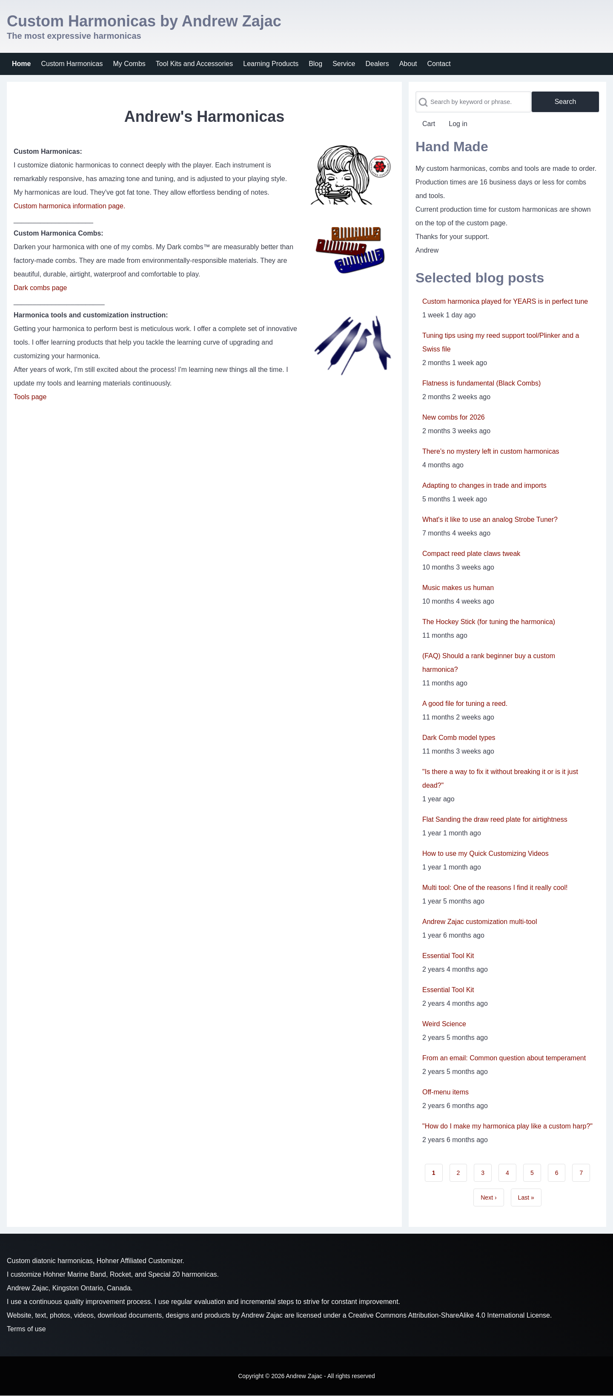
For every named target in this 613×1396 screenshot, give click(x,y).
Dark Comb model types (459, 737)
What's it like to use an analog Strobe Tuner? (490, 519)
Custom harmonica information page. (69, 206)
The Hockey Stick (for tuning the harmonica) (488, 621)
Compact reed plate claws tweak (471, 553)
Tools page (30, 396)
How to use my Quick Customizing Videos (485, 853)
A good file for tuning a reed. (464, 703)
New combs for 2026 (453, 417)
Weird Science (444, 1024)
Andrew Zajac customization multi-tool (479, 921)
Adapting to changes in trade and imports (484, 485)
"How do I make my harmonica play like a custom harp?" (507, 1126)
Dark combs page (40, 287)
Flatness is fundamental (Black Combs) (481, 383)
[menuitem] (21, 64)
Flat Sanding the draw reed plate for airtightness (494, 819)
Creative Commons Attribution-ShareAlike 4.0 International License (449, 1315)
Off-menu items (445, 1092)
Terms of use (26, 1329)
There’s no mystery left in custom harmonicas (490, 451)
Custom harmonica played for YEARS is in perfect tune (505, 301)
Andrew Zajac (262, 1315)
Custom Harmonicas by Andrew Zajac (144, 21)
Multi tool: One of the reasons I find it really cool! (495, 887)
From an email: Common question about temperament (504, 1058)
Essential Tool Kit (448, 955)
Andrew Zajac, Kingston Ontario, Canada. (69, 1288)
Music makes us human (458, 587)
